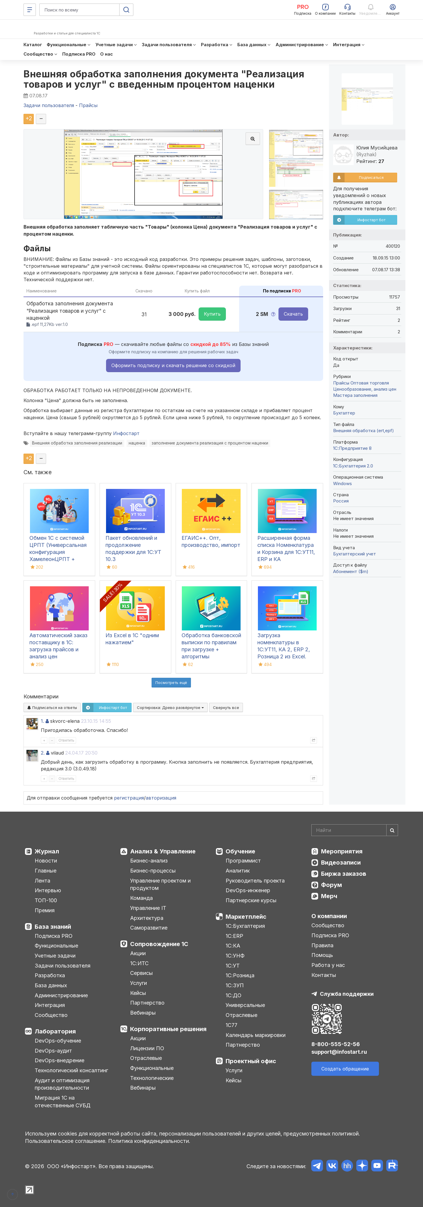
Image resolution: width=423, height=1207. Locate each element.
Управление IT (148, 908)
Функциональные (56, 946)
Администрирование (61, 995)
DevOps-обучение (58, 1041)
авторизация (161, 798)
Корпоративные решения (168, 1029)
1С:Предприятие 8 (352, 448)
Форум (331, 884)
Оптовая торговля (369, 383)
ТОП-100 (46, 900)
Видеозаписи (341, 862)
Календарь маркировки (256, 1035)
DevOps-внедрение (59, 1060)
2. (43, 753)
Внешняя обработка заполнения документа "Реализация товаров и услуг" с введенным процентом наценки (164, 79)
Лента (42, 881)
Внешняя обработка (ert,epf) (363, 430)
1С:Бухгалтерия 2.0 (353, 466)
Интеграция (50, 1005)
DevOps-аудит (53, 1051)
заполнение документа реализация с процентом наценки (210, 443)
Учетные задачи (55, 956)
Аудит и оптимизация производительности (62, 1084)
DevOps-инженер (248, 890)
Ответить (66, 740)
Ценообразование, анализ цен (364, 389)
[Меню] (30, 10)
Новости (46, 861)
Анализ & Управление (163, 851)
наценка (137, 443)
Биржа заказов (343, 873)
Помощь (322, 955)
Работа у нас (328, 965)
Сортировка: (170, 707)
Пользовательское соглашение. (66, 1141)
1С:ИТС (139, 963)
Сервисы (141, 973)
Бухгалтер (344, 413)
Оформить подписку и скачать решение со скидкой (173, 365)
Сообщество (51, 1015)
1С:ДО (233, 995)
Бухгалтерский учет (354, 554)
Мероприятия (341, 851)
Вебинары (143, 1013)
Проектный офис (251, 1061)
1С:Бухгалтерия (245, 926)
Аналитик (238, 871)
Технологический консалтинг (71, 1070)
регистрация (129, 798)
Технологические (152, 1078)
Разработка (50, 975)
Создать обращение (345, 1069)
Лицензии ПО (147, 1048)
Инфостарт (126, 433)
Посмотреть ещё (171, 682)
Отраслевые (146, 1058)
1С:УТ (233, 966)
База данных (51, 985)
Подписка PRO (54, 936)
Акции (138, 953)
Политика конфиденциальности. (149, 1141)
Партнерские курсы (251, 900)
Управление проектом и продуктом (160, 884)
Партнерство (147, 1003)
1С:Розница (240, 975)
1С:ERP (234, 936)
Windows (342, 483)
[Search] (354, 830)
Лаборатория (55, 1031)
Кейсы (138, 993)
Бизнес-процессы (153, 871)
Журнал (47, 851)
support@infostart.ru (339, 1052)
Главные (45, 871)
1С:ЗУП (235, 985)
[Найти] (392, 830)
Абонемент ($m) (350, 571)
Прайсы (341, 383)
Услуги (138, 983)
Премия (45, 910)
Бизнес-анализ (149, 861)
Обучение (240, 851)
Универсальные (245, 1005)
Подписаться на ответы (52, 707)
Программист (243, 861)
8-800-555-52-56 (335, 1044)
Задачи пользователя (62, 966)
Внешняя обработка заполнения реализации (77, 443)
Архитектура (146, 918)
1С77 (231, 1025)
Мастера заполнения (355, 395)
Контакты (323, 975)
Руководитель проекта (255, 881)
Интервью (48, 890)
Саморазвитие (148, 928)
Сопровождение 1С (159, 944)
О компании (329, 916)
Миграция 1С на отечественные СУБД (62, 1101)
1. (42, 721)
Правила (322, 945)
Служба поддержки (347, 994)
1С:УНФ (235, 956)
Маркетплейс (246, 916)
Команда (141, 898)
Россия (341, 501)
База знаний (53, 926)
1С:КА (233, 946)
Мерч (329, 896)
